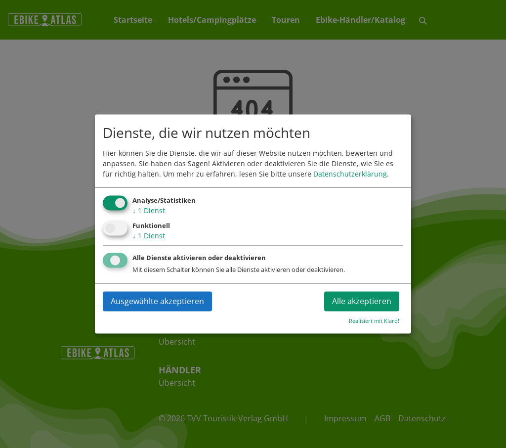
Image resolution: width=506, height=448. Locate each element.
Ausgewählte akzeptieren (157, 301)
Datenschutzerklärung (350, 174)
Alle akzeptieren (361, 301)
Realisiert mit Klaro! (374, 321)
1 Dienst (148, 210)
